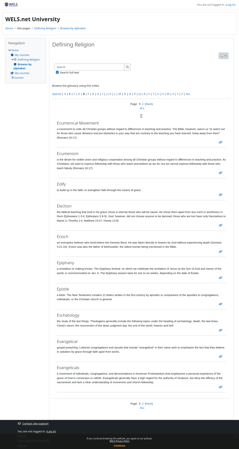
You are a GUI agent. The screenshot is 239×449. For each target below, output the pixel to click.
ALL (188, 94)
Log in (230, 4)
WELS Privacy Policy (119, 441)
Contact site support (33, 423)
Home (9, 28)
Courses (18, 77)
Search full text (69, 72)
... (225, 56)
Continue (119, 445)
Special (56, 94)
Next (149, 104)
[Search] (89, 67)
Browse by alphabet (73, 28)
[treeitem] (25, 64)
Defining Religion (45, 28)
